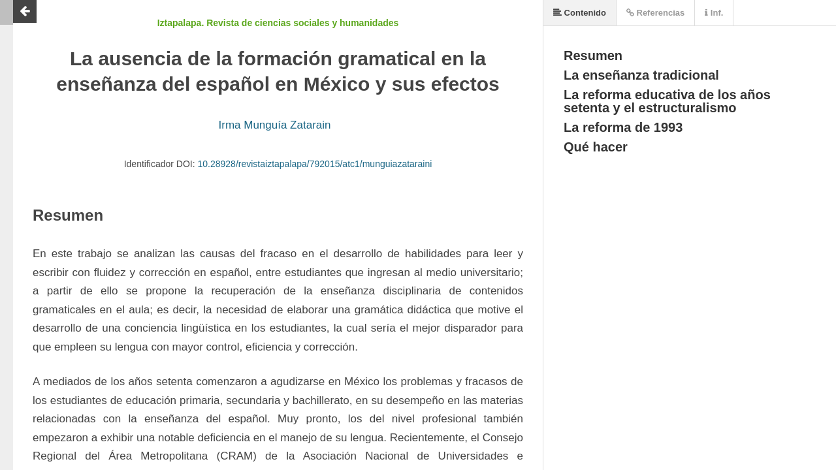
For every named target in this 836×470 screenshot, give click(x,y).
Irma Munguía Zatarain (275, 125)
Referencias (655, 13)
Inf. (714, 13)
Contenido (579, 13)
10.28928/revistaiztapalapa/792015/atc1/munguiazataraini (315, 164)
